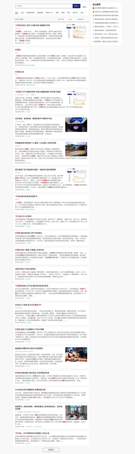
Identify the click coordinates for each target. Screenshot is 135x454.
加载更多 (51, 450)
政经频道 (28, 163)
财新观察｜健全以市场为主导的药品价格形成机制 (111, 41)
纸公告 (19, 72)
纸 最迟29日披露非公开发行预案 (29, 329)
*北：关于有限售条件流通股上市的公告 (32, 433)
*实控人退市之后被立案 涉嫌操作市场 (32, 25)
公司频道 (27, 112)
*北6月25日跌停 (23, 216)
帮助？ (85, 7)
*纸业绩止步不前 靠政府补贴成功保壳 (31, 286)
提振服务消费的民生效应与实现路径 (29, 348)
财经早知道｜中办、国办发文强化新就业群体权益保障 (113, 34)
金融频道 (27, 43)
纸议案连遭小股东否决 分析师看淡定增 (32, 373)
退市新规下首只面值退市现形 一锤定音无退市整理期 (35, 169)
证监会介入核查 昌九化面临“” (28, 305)
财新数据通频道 (30, 65)
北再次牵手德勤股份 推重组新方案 (30, 390)
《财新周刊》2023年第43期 (33, 427)
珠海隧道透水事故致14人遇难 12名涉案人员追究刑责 (35, 143)
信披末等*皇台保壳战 (25, 269)
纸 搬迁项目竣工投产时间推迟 (28, 233)
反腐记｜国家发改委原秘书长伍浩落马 (108, 38)
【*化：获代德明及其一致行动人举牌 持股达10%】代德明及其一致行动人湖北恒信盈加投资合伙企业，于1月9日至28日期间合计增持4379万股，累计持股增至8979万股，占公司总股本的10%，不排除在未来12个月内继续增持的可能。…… (51, 204)
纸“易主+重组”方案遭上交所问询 (29, 250)
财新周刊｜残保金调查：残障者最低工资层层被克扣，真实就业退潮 (38, 407)
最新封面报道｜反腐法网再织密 (105, 30)
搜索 (76, 6)
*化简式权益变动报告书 (26, 196)
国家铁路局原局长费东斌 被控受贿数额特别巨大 (111, 15)
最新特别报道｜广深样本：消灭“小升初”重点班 (110, 27)
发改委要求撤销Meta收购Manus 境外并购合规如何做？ (114, 8)
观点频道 (27, 136)
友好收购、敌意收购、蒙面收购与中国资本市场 (33, 118)
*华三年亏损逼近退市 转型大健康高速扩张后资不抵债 (37, 92)
